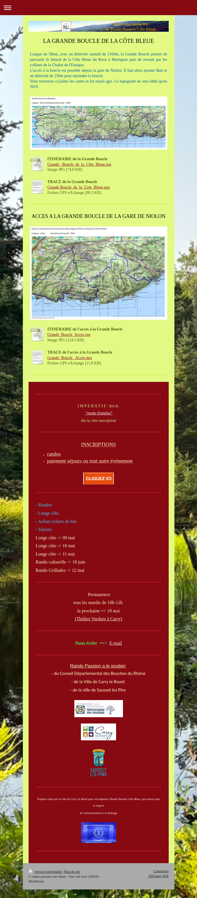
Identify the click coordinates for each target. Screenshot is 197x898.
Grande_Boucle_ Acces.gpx (69, 358)
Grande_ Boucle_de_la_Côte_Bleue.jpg (79, 164)
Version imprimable (46, 872)
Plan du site (72, 872)
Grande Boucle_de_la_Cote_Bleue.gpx (78, 187)
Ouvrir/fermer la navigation (98, 7)
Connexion (161, 871)
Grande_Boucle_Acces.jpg (68, 334)
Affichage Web (158, 876)
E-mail (116, 643)
